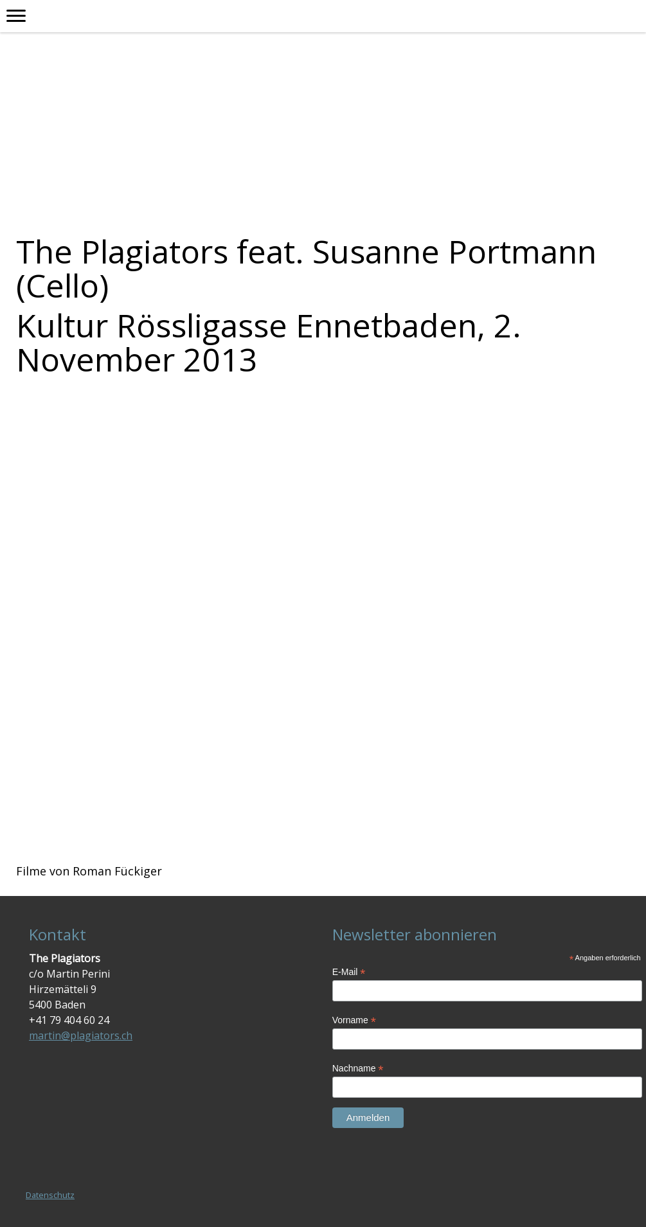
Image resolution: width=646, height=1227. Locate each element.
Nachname (358, 1068)
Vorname (354, 1020)
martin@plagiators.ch (80, 1035)
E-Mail (349, 972)
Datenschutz (50, 1195)
